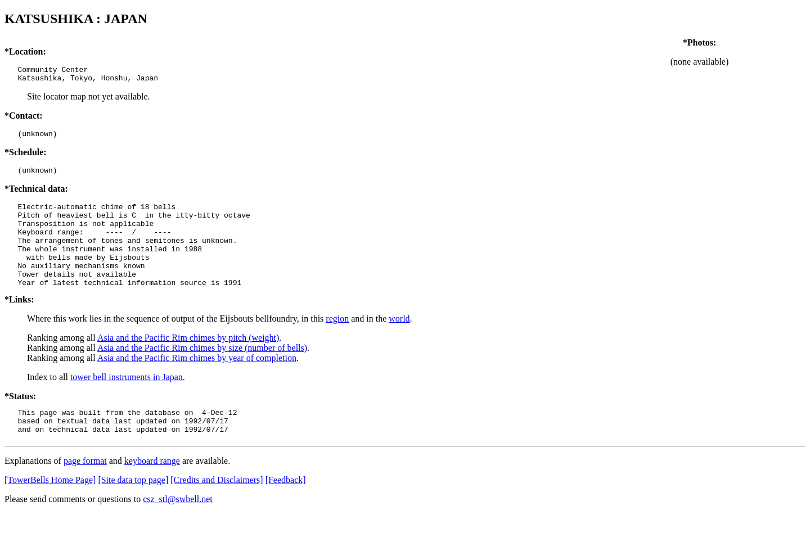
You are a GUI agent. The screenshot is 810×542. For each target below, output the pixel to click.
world (399, 342)
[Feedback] (286, 508)
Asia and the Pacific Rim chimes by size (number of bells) (202, 371)
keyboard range (152, 489)
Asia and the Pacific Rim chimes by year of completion (196, 381)
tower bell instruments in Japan (126, 400)
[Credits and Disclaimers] (216, 508)
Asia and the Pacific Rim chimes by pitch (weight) (188, 361)
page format (85, 489)
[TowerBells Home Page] (50, 508)
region (337, 342)
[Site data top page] (133, 508)
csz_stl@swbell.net (178, 527)
